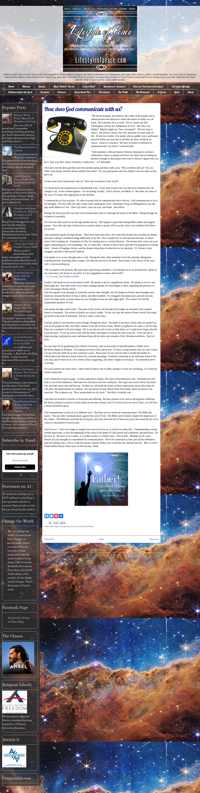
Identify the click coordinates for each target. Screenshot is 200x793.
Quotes (41, 86)
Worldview (104, 92)
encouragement (64, 526)
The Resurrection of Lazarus (25, 149)
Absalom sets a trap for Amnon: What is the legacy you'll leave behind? (25, 213)
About (190, 92)
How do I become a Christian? (148, 86)
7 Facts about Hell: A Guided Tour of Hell (25, 245)
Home (11, 86)
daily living (54, 526)
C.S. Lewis (52, 276)
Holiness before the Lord (20, 92)
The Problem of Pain (69, 276)
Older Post (154, 539)
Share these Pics (82, 92)
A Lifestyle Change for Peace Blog (19, 620)
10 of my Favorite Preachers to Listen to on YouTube (24, 340)
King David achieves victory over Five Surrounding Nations (25, 406)
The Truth (123, 92)
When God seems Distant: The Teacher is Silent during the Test (26, 374)
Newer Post (49, 539)
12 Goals (162, 92)
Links (176, 92)
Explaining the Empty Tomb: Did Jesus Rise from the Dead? (24, 181)
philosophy (89, 526)
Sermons (44, 92)
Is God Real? (88, 86)
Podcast (61, 92)
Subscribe (20, 467)
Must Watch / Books (63, 86)
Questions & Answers (114, 86)
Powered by (20, 475)
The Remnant (142, 92)
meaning (82, 526)
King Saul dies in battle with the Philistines (23, 276)
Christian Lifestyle (181, 86)
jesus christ (74, 526)
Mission (26, 86)
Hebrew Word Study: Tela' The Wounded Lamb (23, 308)
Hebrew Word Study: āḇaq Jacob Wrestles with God (24, 118)
